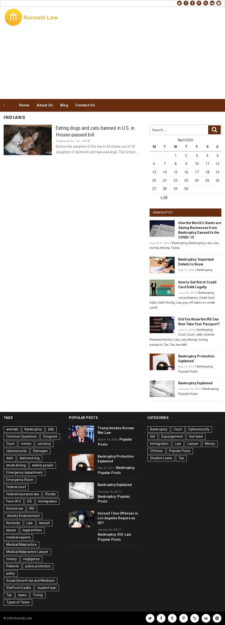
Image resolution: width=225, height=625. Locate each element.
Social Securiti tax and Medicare (30, 580)
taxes (22, 595)
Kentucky (13, 523)
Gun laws (196, 436)
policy (10, 573)
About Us (45, 105)
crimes (26, 444)
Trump (175, 248)
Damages (40, 451)
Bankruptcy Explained (195, 383)
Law (208, 243)
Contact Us (85, 105)
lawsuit (44, 523)
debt (199, 334)
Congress (50, 436)
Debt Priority (166, 302)
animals (12, 429)
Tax (166, 344)
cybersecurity (16, 451)
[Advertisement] (112, 62)
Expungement (172, 436)
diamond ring (30, 458)
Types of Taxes (18, 602)
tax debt (181, 344)
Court (182, 334)
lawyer (11, 530)
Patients (12, 566)
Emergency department (24, 472)
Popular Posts (188, 371)
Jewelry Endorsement (23, 516)
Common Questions (21, 436)
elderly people (42, 465)
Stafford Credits (18, 588)
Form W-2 (13, 501)
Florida (50, 494)
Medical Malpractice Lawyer (27, 552)
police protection (38, 566)
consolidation (188, 298)
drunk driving (16, 465)
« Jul (163, 197)
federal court (16, 487)
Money (164, 248)
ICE (29, 501)
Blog (64, 105)
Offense (156, 451)
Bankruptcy (179, 243)
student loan (46, 588)
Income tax (14, 508)
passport (156, 344)
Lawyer (193, 444)
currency (44, 444)
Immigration (47, 501)
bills (51, 429)
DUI (120, 534)
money (154, 248)
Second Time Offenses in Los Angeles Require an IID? (118, 518)
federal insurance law (22, 494)
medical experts (18, 537)
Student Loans (161, 458)
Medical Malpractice (21, 544)
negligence (31, 559)
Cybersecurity (198, 429)
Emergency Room (19, 480)
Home (24, 105)
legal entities (32, 530)
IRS (31, 508)
